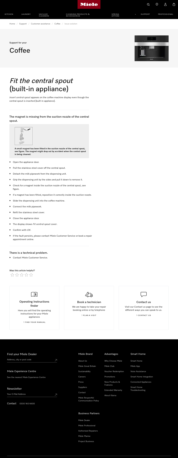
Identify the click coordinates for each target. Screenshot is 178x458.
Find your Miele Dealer (22, 354)
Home (12, 24)
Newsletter (14, 388)
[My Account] (165, 4)
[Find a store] (157, 4)
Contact (82, 393)
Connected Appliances (140, 382)
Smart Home (136, 361)
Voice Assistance (138, 371)
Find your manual (34, 322)
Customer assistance (40, 24)
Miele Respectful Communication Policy (88, 399)
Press (81, 382)
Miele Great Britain (87, 366)
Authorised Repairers (88, 431)
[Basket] (174, 4)
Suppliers (82, 387)
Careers (82, 377)
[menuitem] (10, 14)
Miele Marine (84, 436)
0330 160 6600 (27, 404)
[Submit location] (56, 360)
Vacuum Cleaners (44, 15)
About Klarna (110, 395)
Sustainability (84, 371)
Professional (165, 14)
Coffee (57, 24)
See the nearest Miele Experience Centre (26, 377)
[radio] (12, 275)
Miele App (135, 366)
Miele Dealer (84, 420)
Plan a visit (89, 315)
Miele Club (109, 366)
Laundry (26, 14)
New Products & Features (112, 383)
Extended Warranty (113, 390)
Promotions (109, 377)
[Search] (148, 4)
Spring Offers (115, 15)
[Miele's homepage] (89, 4)
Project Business (86, 441)
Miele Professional (86, 426)
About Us (82, 361)
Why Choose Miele (113, 361)
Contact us (143, 315)
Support (145, 14)
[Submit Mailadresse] (56, 395)
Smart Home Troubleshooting (137, 388)
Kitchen (9, 14)
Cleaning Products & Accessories (78, 15)
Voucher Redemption (114, 371)
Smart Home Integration (141, 377)
